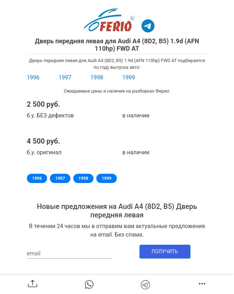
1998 (97, 77)
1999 (128, 77)
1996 (33, 77)
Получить (165, 251)
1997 (65, 77)
